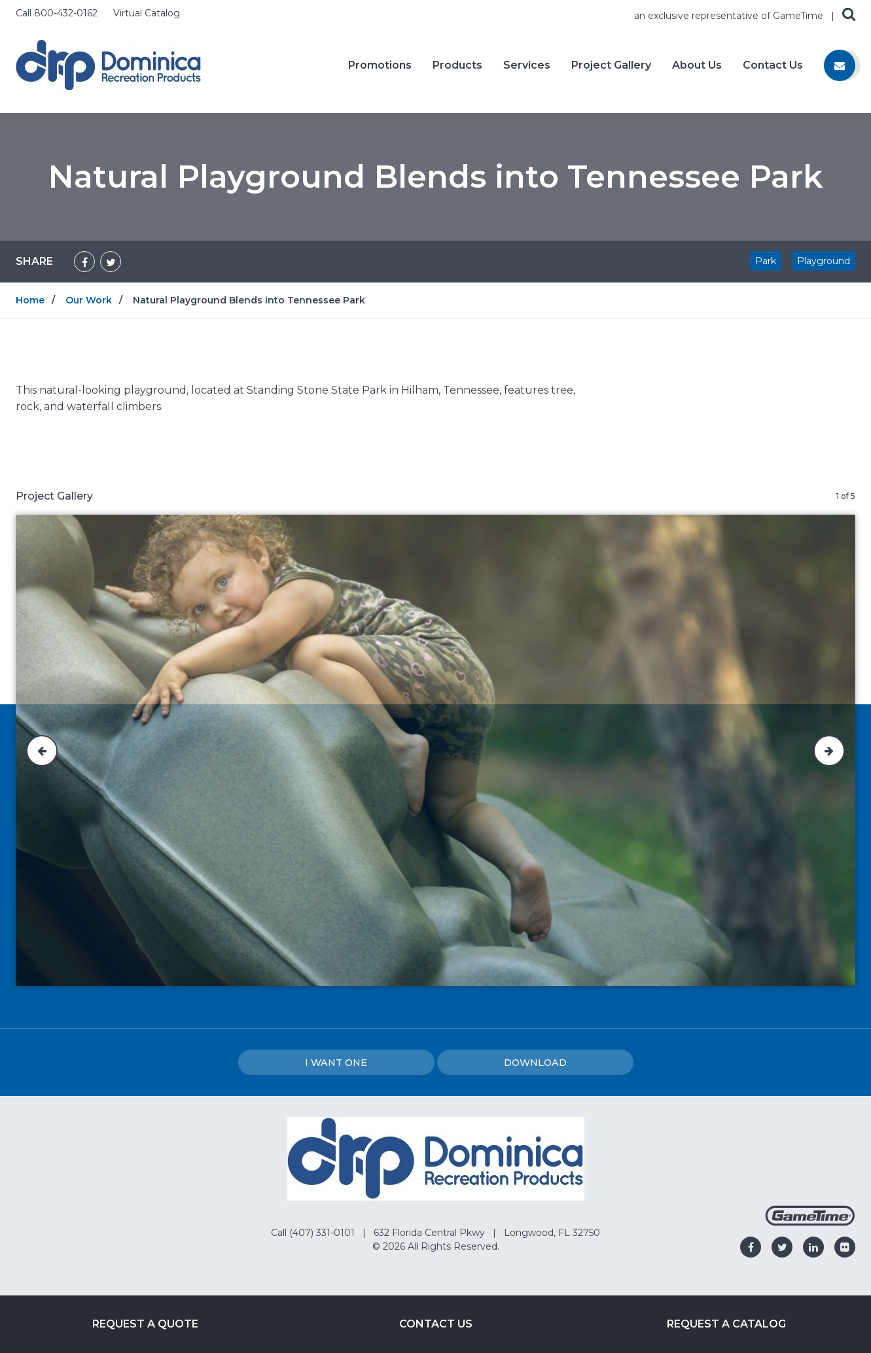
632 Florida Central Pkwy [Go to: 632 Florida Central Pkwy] (431, 1233)
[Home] (109, 64)
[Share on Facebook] (84, 261)
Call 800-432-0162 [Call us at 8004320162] (58, 13)
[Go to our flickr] (844, 1247)
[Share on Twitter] (110, 261)
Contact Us (773, 65)
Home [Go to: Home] (30, 300)
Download (535, 1063)
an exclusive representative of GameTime (730, 16)
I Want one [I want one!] (336, 1063)
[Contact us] (839, 65)
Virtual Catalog (146, 13)
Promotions (380, 65)
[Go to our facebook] (750, 1247)
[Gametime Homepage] (810, 1222)
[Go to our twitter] (782, 1247)
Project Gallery (611, 65)
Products (457, 65)
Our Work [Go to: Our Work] (88, 300)
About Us (697, 65)
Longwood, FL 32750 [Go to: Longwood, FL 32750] (552, 1233)
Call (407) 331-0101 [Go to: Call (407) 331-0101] (314, 1233)
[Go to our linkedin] (813, 1247)
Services (526, 65)
